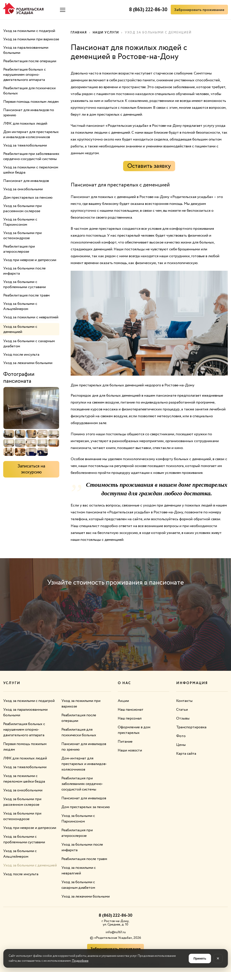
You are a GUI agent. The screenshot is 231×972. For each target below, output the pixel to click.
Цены (181, 745)
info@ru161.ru (116, 932)
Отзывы (182, 718)
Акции (123, 701)
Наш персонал (130, 718)
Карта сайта (186, 753)
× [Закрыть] (218, 958)
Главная (79, 32)
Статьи (182, 709)
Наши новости (130, 750)
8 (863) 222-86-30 (147, 10)
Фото (181, 736)
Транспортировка (191, 727)
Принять (200, 958)
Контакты (184, 701)
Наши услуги (107, 32)
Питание (125, 741)
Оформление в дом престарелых (134, 730)
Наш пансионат (131, 709)
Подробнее (80, 961)
